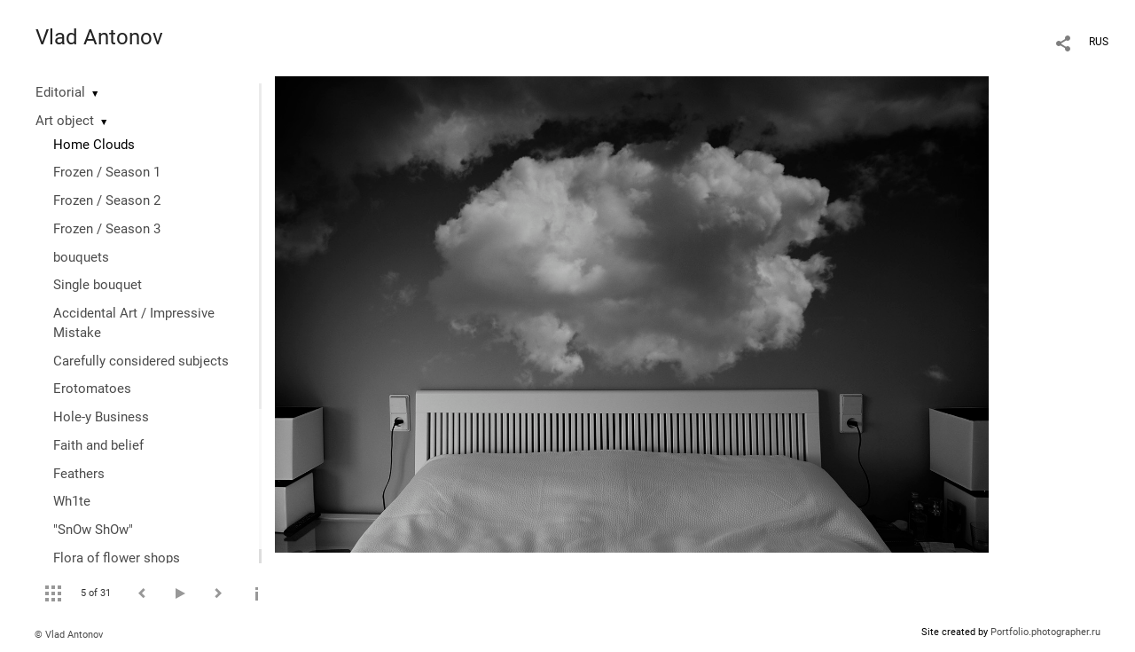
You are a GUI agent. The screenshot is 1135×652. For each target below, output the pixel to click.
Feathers (79, 474)
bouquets (81, 257)
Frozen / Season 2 (106, 200)
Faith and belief (98, 445)
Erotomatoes (92, 389)
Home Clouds (94, 145)
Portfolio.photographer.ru (1045, 632)
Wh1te (71, 501)
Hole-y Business (101, 417)
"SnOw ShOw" (93, 530)
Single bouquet (97, 285)
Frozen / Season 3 (106, 229)
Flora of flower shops (116, 558)
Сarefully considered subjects (141, 361)
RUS (1098, 41)
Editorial (60, 92)
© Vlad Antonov (69, 634)
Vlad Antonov (99, 37)
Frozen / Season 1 (106, 172)
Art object (64, 121)
